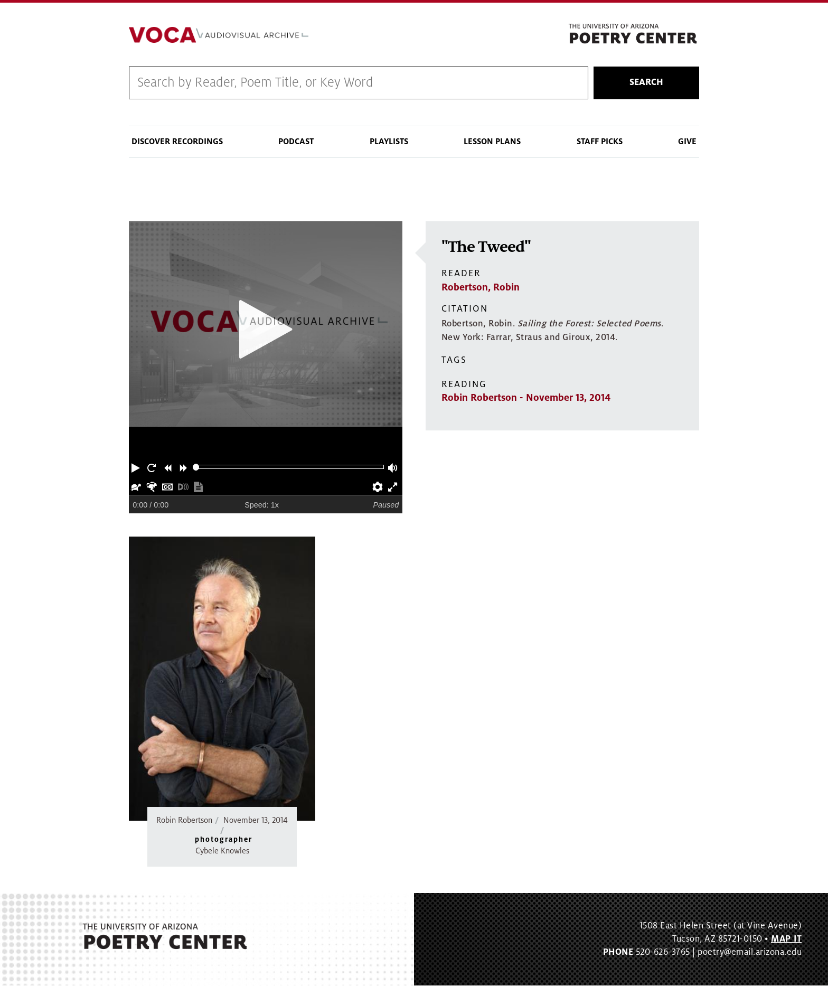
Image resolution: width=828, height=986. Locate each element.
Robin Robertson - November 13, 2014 (525, 398)
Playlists (389, 141)
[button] (136, 467)
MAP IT (786, 939)
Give (687, 141)
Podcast (296, 141)
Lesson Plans (492, 141)
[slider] (196, 467)
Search (646, 83)
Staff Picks (600, 141)
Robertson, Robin (480, 287)
